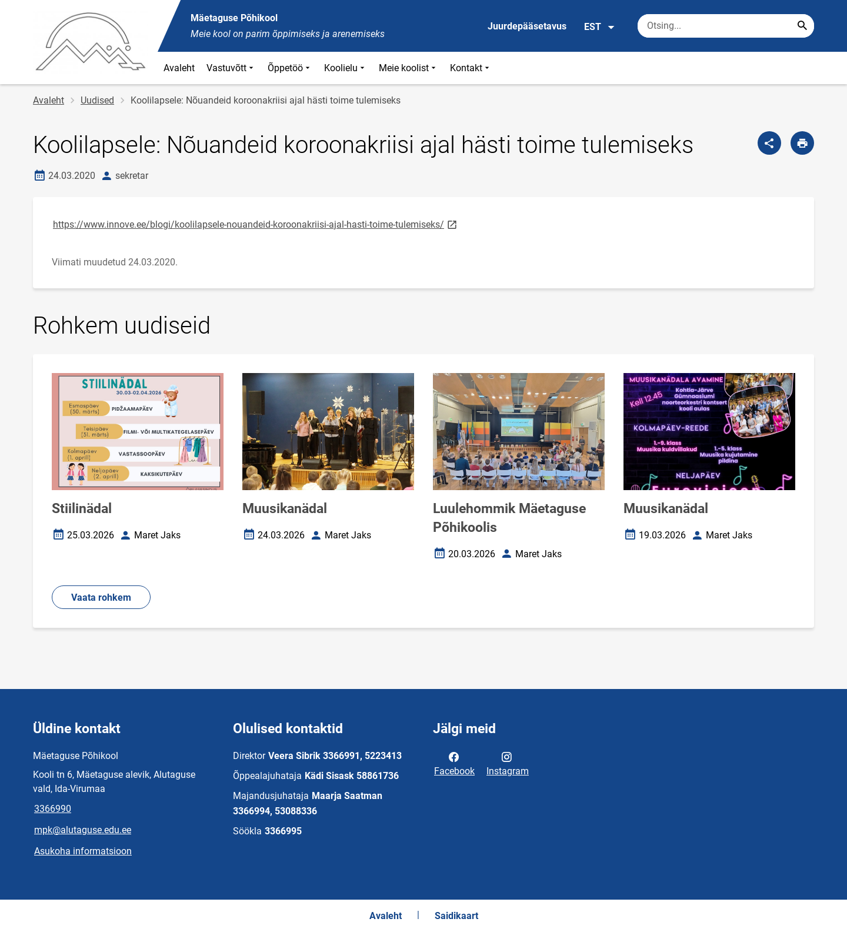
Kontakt (471, 68)
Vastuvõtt (231, 68)
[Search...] (802, 26)
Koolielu (345, 68)
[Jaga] (769, 143)
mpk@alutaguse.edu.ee (82, 830)
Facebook (454, 763)
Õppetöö (290, 68)
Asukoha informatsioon (83, 851)
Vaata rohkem (101, 597)
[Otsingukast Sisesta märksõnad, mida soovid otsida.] (726, 26)
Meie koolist (408, 68)
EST (599, 27)
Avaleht (179, 68)
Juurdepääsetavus (527, 26)
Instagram (507, 763)
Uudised (97, 100)
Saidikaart (456, 915)
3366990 (52, 808)
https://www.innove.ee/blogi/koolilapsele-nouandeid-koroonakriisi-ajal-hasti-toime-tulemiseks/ (256, 224)
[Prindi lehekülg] (802, 143)
